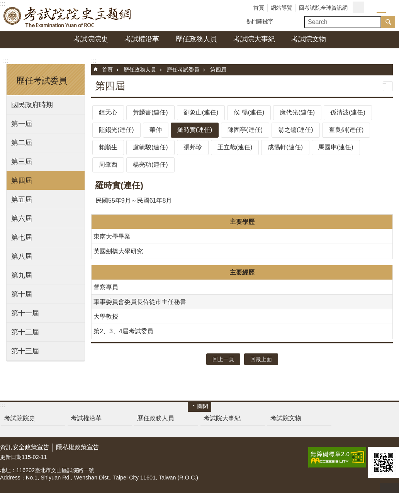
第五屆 (21, 199)
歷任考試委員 (183, 70)
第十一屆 (25, 313)
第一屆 (21, 124)
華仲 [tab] (155, 129)
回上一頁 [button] (223, 359)
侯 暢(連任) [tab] (249, 112)
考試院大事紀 (254, 39)
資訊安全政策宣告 (24, 447)
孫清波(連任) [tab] (347, 112)
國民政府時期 (32, 105)
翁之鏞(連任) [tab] (295, 129)
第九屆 (21, 275)
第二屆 (21, 143)
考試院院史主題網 (67, 15)
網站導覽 (281, 8)
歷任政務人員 (196, 39)
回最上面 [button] (261, 359)
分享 (358, 7)
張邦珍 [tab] (192, 147)
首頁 (258, 8)
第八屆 (21, 256)
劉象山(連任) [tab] (201, 112)
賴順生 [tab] (108, 147)
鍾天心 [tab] (108, 112)
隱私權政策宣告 (77, 447)
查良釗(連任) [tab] (346, 129)
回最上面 (389, 488)
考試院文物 (308, 39)
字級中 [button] (381, 8)
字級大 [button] (390, 8)
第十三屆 (25, 351)
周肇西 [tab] (108, 164)
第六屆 (21, 218)
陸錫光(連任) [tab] (116, 129)
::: (5, 61)
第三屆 (21, 161)
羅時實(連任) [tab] (194, 129)
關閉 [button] (202, 406)
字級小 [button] (372, 8)
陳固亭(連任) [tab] (245, 129)
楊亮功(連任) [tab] (150, 164)
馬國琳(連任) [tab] (335, 147)
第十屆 (21, 294)
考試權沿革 (141, 39)
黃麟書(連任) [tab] (150, 112)
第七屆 (21, 237)
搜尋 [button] (388, 22)
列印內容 (388, 86)
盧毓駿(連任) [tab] (150, 147)
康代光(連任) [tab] (297, 112)
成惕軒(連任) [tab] (285, 147)
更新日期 (11, 457)
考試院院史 (90, 39)
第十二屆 (25, 332)
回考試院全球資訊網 (323, 8)
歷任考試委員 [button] (41, 80)
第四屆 (21, 180)
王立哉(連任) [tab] (235, 147)
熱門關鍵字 (259, 21)
